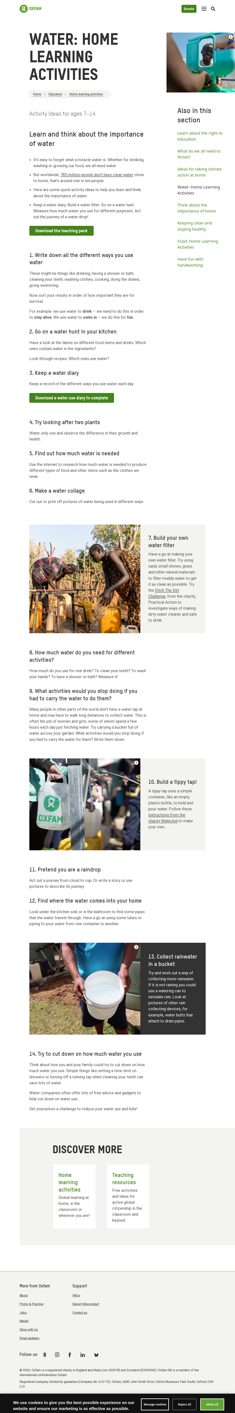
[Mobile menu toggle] (203, 9)
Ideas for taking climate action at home (199, 172)
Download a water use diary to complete (71, 398)
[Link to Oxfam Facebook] (70, 1354)
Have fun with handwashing (190, 262)
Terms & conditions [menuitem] (81, 1397)
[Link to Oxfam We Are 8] (45, 1354)
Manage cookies (157, 1398)
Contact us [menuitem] (79, 1313)
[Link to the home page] (30, 9)
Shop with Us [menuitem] (29, 1330)
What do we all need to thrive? (198, 154)
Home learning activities (86, 94)
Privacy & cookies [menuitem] (130, 1397)
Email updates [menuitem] (29, 1338)
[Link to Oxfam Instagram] (57, 1354)
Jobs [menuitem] (23, 1313)
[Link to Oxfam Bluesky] (96, 1354)
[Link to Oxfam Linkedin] (83, 1354)
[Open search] (213, 8)
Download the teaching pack (61, 231)
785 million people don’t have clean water (96, 174)
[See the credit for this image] (230, 37)
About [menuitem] (24, 1295)
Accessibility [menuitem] (106, 1397)
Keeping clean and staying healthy (194, 226)
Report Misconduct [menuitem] (85, 1304)
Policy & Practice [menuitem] (32, 1304)
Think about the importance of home (196, 208)
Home (37, 94)
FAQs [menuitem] (76, 1295)
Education (55, 94)
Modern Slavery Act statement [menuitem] (42, 1397)
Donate (189, 9)
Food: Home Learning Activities (197, 244)
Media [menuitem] (24, 1321)
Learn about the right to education (200, 136)
